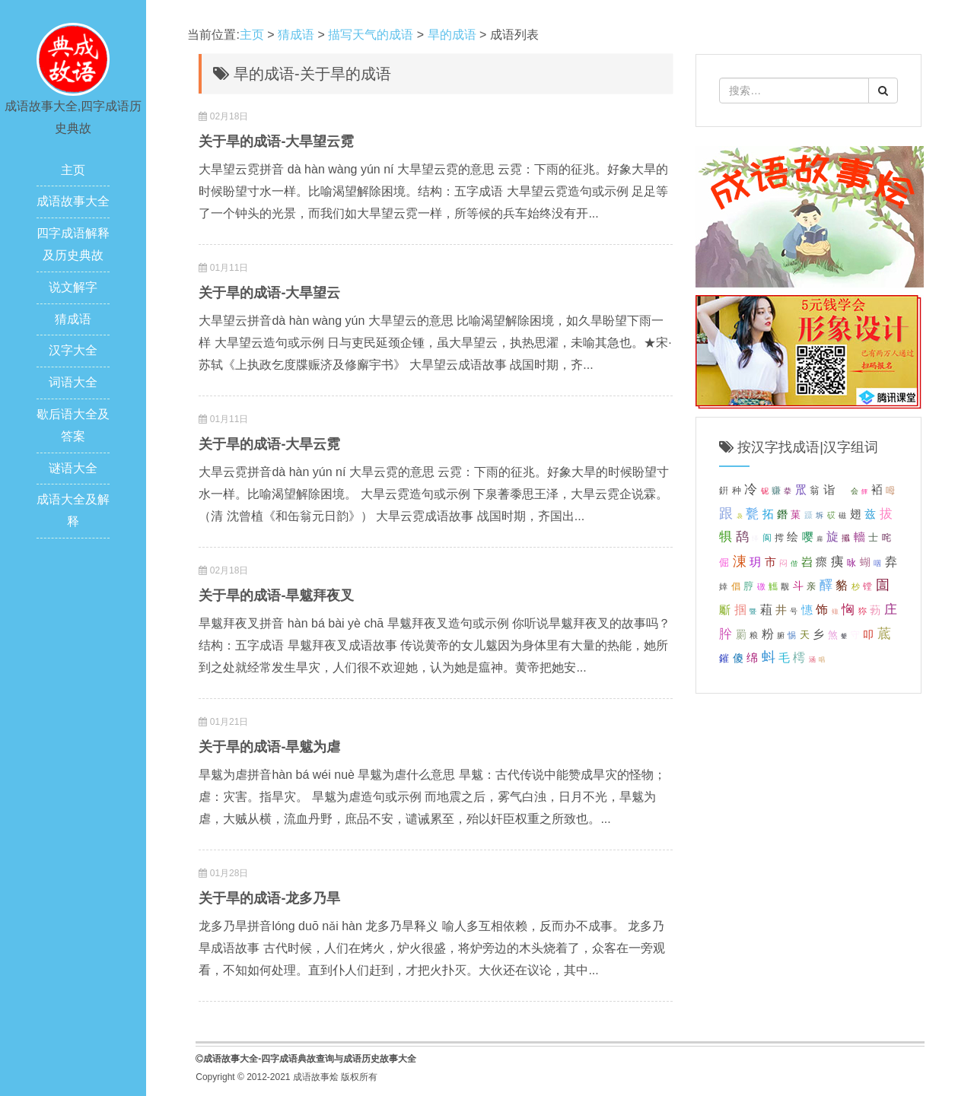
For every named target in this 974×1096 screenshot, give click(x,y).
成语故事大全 (73, 201)
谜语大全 (73, 468)
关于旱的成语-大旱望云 (269, 292)
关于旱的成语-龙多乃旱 (269, 898)
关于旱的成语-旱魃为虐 (269, 746)
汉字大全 (73, 350)
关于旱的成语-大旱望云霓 (276, 141)
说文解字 (73, 287)
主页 (73, 170)
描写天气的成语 (370, 34)
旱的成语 (452, 34)
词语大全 (73, 382)
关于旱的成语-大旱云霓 (269, 444)
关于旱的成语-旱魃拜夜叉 (276, 595)
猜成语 (73, 319)
